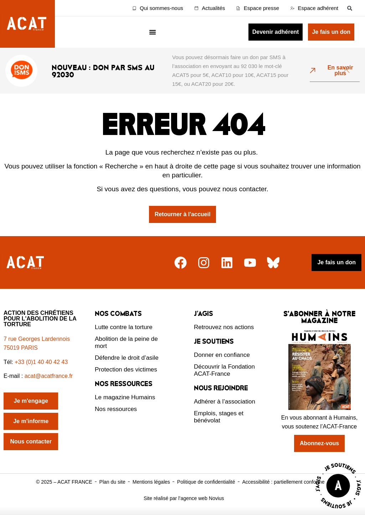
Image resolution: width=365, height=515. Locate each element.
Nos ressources (116, 409)
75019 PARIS (21, 348)
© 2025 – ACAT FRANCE (64, 482)
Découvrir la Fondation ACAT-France (224, 370)
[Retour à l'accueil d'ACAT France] (27, 24)
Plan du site (112, 482)
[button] (349, 8)
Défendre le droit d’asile (127, 357)
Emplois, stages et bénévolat (218, 417)
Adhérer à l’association (224, 401)
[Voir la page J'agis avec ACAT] (338, 510)
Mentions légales (151, 482)
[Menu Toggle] (152, 32)
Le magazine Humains (125, 397)
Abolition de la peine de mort (126, 342)
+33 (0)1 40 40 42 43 (41, 362)
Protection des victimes (126, 369)
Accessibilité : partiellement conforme (283, 482)
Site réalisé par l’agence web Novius (184, 498)
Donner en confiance (222, 355)
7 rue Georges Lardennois (37, 339)
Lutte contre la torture (124, 327)
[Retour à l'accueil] (26, 263)
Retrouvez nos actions (224, 327)
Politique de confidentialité (206, 482)
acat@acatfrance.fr (49, 376)
